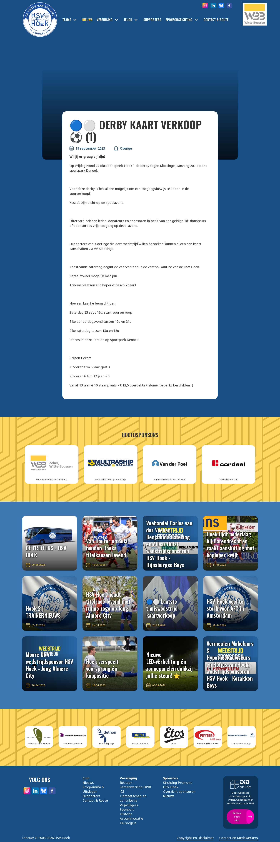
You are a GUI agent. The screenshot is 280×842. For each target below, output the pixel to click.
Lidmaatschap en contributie (133, 798)
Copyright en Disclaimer (195, 838)
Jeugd (128, 20)
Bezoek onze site (237, 816)
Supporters (152, 20)
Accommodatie (131, 818)
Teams (66, 20)
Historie (126, 814)
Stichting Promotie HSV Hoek (177, 784)
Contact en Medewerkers (238, 838)
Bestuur (126, 782)
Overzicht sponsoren (179, 791)
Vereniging (104, 20)
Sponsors (127, 809)
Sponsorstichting (179, 20)
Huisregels (128, 823)
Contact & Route (216, 20)
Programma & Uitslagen (93, 789)
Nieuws (87, 20)
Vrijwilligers (129, 805)
